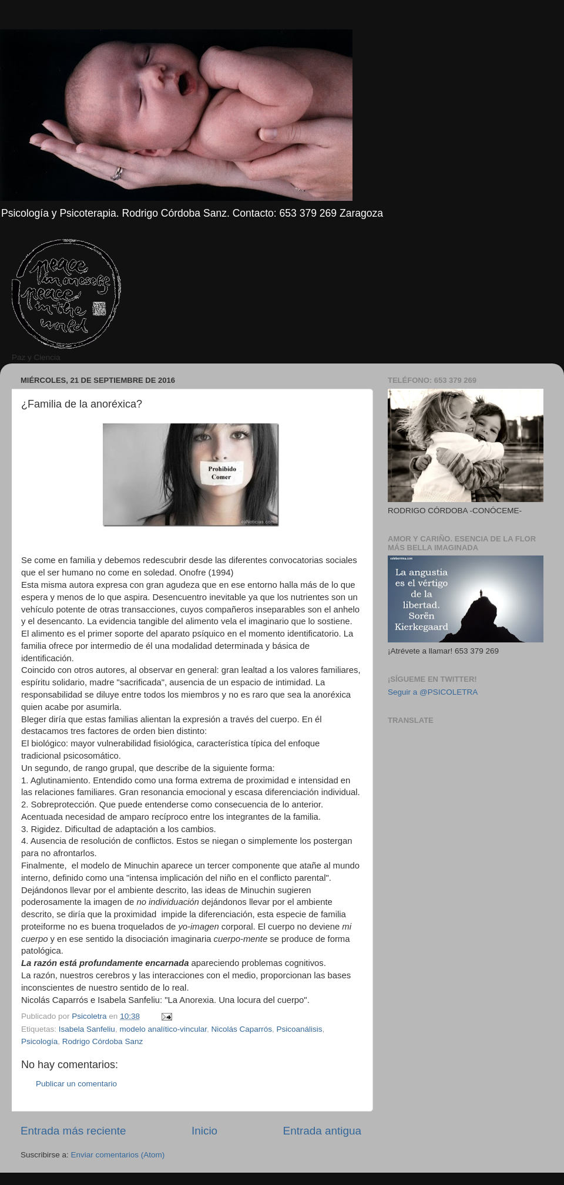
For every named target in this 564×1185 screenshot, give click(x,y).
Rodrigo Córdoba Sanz (102, 1041)
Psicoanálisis (300, 1029)
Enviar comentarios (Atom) (118, 1154)
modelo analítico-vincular (163, 1029)
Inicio (204, 1131)
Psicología (39, 1041)
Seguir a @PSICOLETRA (433, 692)
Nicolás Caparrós (242, 1029)
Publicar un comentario (76, 1083)
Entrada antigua (322, 1131)
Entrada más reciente (73, 1131)
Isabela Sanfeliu (87, 1029)
